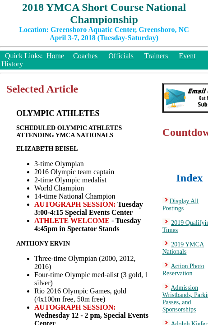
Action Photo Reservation (183, 270)
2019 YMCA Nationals (183, 248)
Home (55, 56)
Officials (121, 56)
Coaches (85, 56)
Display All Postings (180, 205)
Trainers (156, 56)
